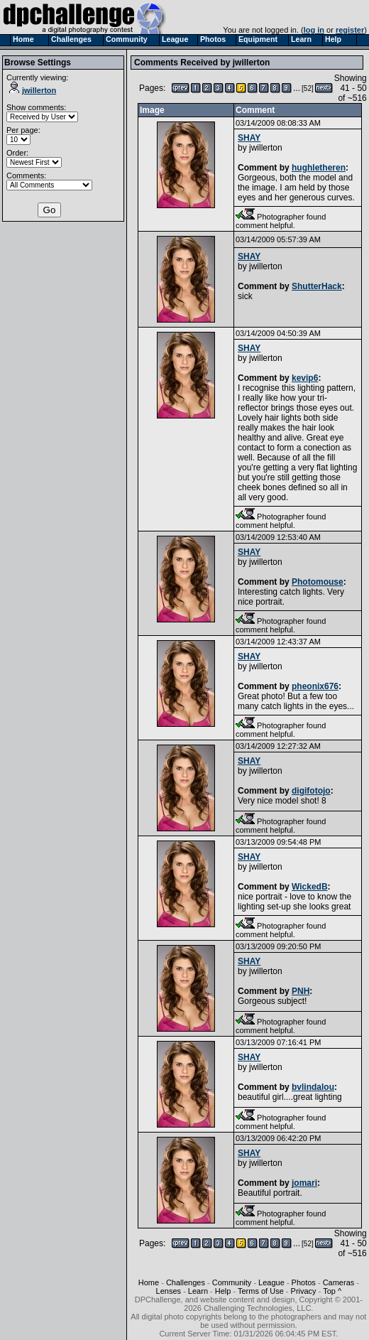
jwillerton (32, 90)
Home (148, 1282)
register (350, 30)
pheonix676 (315, 686)
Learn (198, 1291)
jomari (304, 1183)
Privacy (303, 1291)
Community (232, 1282)
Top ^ (332, 1291)
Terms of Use (261, 1291)
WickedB (310, 887)
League (271, 1282)
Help (223, 1291)
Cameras (339, 1282)
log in (314, 30)
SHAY (249, 138)
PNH (300, 991)
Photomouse (317, 582)
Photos (304, 1282)
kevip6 (305, 378)
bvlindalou (313, 1087)
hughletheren (319, 168)
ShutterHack (317, 286)
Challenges (185, 1282)
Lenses (168, 1291)
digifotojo (311, 791)
